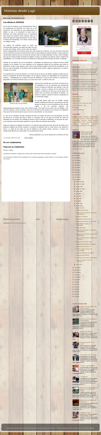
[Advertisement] (36, 210)
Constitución (76, 125)
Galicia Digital (76, 101)
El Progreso (76, 107)
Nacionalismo (83, 125)
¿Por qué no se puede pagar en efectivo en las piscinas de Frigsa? (89, 389)
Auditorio (75, 123)
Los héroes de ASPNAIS (82, 255)
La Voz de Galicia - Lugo (79, 105)
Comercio (84, 120)
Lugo (75, 117)
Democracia (94, 117)
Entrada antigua (62, 219)
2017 (76, 177)
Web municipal (77, 98)
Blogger (92, 428)
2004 (76, 287)
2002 (76, 291)
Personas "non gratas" (82, 216)
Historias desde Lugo (19, 11)
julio (77, 193)
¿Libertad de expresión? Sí (83, 246)
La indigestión (84, 376)
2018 (76, 175)
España (96, 122)
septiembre (79, 189)
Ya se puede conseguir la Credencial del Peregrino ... (86, 230)
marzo (78, 203)
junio (77, 196)
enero (77, 264)
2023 (76, 162)
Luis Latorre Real (88, 132)
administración (90, 118)
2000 (76, 296)
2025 (76, 158)
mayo (77, 198)
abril (77, 201)
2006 (76, 282)
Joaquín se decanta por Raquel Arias (86, 221)
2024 (76, 160)
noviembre (79, 184)
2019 (76, 172)
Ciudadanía (90, 125)
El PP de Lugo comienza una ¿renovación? (84, 249)
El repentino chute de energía (88, 355)
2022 (76, 165)
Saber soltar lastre (81, 227)
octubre (78, 186)
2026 (76, 155)
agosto (78, 191)
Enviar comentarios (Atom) (18, 223)
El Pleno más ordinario (86, 331)
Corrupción (89, 122)
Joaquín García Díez (79, 122)
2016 (76, 179)
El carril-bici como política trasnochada (86, 257)
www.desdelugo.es (78, 96)
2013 (76, 272)
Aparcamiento (85, 123)
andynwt (75, 428)
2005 (76, 284)
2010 (76, 279)
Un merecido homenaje (82, 210)
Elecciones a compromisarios (84, 219)
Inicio (38, 219)
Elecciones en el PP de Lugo (83, 241)
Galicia (90, 120)
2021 (76, 167)
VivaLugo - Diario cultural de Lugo (82, 103)
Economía (82, 118)
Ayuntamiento (76, 120)
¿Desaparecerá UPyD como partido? (86, 244)
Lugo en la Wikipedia (78, 109)
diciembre (79, 181)
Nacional (95, 120)
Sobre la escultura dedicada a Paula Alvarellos (88, 319)
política (86, 117)
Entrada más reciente (11, 219)
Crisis (96, 118)
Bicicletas (95, 123)
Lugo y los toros (80, 208)
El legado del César (85, 412)
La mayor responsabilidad (87, 365)
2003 (76, 289)
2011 (76, 277)
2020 (76, 170)
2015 (76, 267)
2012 (76, 274)
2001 (76, 294)
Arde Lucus (76, 118)
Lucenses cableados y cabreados (85, 253)
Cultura (80, 117)
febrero (78, 205)
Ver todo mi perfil (77, 149)
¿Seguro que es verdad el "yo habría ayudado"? (88, 307)
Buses (94, 125)
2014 (76, 270)
